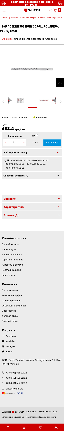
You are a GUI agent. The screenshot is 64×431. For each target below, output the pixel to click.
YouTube (10, 341)
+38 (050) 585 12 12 (35, 164)
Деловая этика (10, 316)
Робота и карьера (11, 270)
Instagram (11, 346)
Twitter (9, 351)
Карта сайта (8, 275)
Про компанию (10, 290)
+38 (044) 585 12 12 (14, 168)
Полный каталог (10, 244)
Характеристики (35, 38)
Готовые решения (11, 300)
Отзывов (51, 38)
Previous (7, 101)
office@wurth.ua (14, 388)
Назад (4, 18)
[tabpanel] (32, 102)
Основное (7, 38)
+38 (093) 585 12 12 (14, 164)
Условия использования (13, 417)
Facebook (11, 336)
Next (59, 101)
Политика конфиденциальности (41, 417)
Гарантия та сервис (12, 259)
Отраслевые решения (14, 305)
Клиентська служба (12, 264)
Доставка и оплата (12, 254)
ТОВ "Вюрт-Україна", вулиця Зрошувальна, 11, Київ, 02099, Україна (32, 362)
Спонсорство (9, 310)
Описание (19, 38)
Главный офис (10, 321)
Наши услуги (9, 249)
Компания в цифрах (12, 295)
